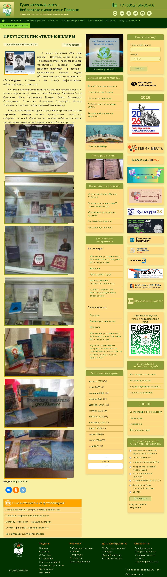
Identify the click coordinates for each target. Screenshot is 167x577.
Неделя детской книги (100, 92)
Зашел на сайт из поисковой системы (141, 486)
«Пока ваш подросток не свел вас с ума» (27, 233)
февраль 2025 (96, 393)
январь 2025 (96, 399)
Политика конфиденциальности (142, 547)
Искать (139, 68)
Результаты (135, 507)
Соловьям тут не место (104, 69)
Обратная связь (134, 551)
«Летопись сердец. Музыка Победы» (102, 195)
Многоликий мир (97, 146)
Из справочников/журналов (140, 475)
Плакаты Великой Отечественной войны (102, 282)
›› (106, 466)
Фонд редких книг (140, 430)
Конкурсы (107, 529)
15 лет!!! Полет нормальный (102, 86)
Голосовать (140, 498)
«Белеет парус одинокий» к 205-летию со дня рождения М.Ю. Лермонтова (105, 259)
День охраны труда (100, 274)
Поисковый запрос (140, 45)
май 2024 (94, 446)
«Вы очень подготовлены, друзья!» (102, 214)
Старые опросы (137, 504)
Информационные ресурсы (145, 386)
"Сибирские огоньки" (113, 525)
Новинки (53, 20)
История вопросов (140, 380)
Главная (3, 20)
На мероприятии (140, 458)
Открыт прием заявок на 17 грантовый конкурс (102, 205)
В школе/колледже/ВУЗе (144, 462)
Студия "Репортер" (112, 536)
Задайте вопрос (143, 525)
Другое (135, 492)
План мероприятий (34, 20)
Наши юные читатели (99, 98)
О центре (13, 20)
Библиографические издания (146, 412)
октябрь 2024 (96, 416)
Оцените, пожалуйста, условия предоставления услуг (145, 318)
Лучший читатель (111, 532)
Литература (136, 418)
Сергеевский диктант (100, 221)
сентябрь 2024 (97, 422)
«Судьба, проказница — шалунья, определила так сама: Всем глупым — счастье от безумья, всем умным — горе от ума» (106, 351)
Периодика (136, 424)
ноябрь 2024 (96, 410)
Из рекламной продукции (145, 481)
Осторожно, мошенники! (14, 25)
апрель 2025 (96, 381)
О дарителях (46, 536)
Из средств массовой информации (142, 468)
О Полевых (45, 532)
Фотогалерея (95, 20)
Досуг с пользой (129, 20)
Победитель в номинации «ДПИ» (102, 106)
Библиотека (145, 160)
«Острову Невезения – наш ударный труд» (28, 239)
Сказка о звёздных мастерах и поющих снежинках (32, 227)
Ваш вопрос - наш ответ (103, 321)
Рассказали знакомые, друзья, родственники (143, 452)
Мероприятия (46, 183)
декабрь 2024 (96, 404)
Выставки (111, 20)
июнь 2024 (95, 440)
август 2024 (95, 428)
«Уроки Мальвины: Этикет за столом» (25, 251)
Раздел (134, 54)
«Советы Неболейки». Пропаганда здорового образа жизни (103, 292)
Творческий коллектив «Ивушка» (100, 115)
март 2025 (94, 387)
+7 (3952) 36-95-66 (137, 5)
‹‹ (106, 457)
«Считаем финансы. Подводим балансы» (27, 245)
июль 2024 (95, 434)
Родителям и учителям (73, 20)
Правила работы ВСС (141, 392)
